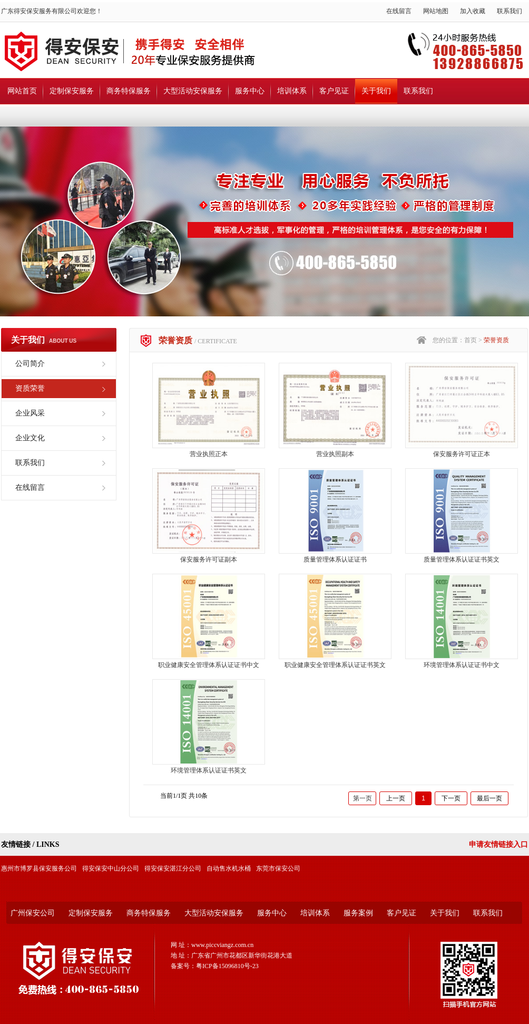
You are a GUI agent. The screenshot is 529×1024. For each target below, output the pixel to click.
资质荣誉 (30, 388)
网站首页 (22, 91)
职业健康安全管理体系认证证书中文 (208, 665)
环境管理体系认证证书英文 (209, 770)
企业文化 (30, 438)
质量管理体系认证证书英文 (461, 559)
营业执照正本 (209, 454)
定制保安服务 (72, 91)
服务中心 (249, 91)
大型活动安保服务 (192, 91)
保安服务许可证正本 (461, 454)
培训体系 (292, 91)
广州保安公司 (33, 913)
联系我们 (509, 11)
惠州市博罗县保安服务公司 (39, 868)
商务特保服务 (128, 91)
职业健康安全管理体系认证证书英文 (335, 665)
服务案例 (358, 913)
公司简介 (30, 364)
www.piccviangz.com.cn (222, 945)
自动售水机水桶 (229, 868)
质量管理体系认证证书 (335, 559)
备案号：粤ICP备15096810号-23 (215, 966)
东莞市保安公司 (278, 868)
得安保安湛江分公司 (172, 868)
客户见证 (334, 91)
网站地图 (435, 11)
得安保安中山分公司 (110, 868)
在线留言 (399, 11)
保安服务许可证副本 (208, 559)
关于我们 (376, 91)
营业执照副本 (335, 454)
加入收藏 (472, 11)
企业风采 (30, 413)
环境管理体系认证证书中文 (461, 665)
